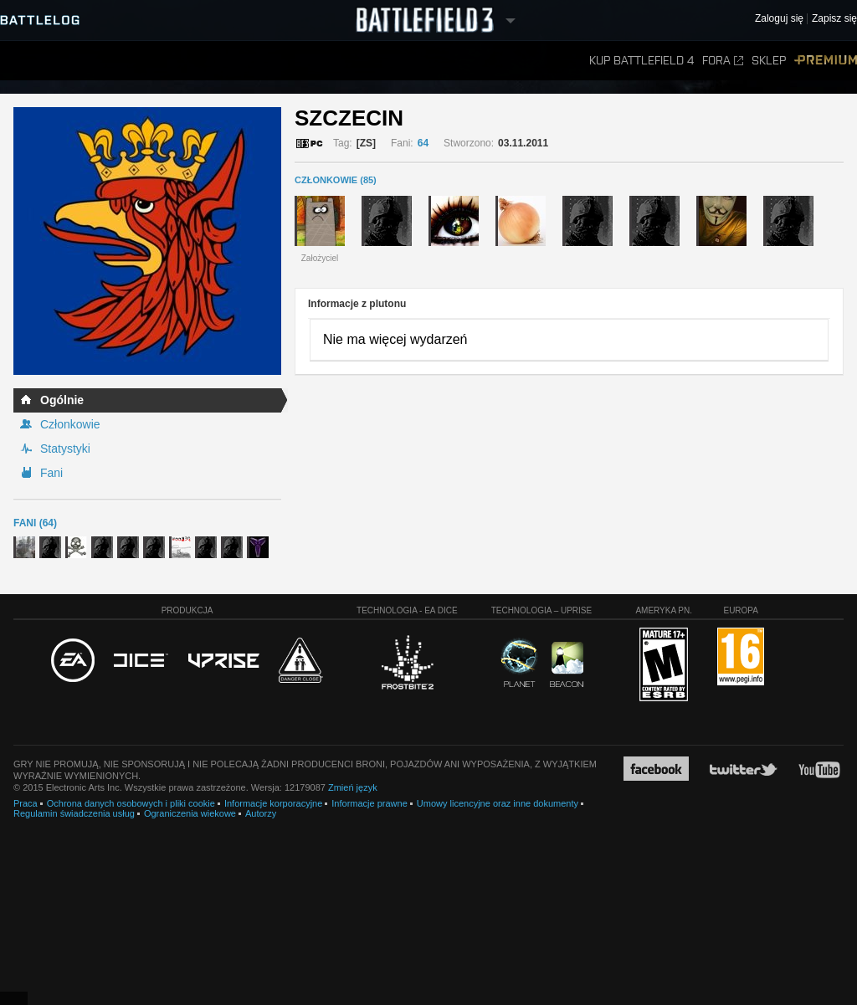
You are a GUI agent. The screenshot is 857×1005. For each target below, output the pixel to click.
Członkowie (70, 424)
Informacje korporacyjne (273, 803)
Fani (51, 472)
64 (423, 143)
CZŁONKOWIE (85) (336, 180)
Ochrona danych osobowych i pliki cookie (131, 803)
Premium (825, 60)
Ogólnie (62, 400)
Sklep (769, 61)
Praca (25, 803)
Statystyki (65, 448)
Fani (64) (35, 523)
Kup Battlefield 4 (641, 61)
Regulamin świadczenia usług (74, 813)
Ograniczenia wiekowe (190, 813)
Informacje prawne (369, 803)
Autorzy (260, 813)
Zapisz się (834, 18)
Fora (722, 61)
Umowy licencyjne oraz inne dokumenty (497, 803)
